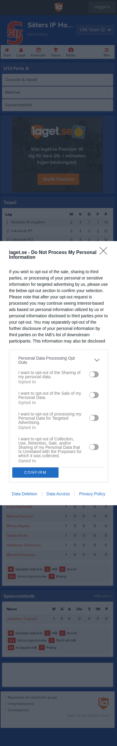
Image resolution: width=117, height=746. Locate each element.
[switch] (94, 374)
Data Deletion (24, 493)
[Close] (105, 252)
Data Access (58, 493)
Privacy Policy (92, 493)
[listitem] (58, 360)
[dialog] (58, 373)
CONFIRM (35, 472)
